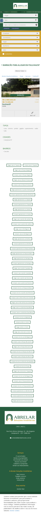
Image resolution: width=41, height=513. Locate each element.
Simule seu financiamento (20, 465)
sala (5, 131)
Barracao (28, 76)
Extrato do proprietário (20, 458)
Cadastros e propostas (20, 464)
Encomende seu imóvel (20, 460)
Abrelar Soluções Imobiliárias (10, 76)
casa (5, 128)
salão (36, 128)
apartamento (29, 128)
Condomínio (8, 54)
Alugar (21, 76)
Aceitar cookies (14, 510)
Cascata (6, 151)
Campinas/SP (8, 140)
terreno (10, 128)
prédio (16, 128)
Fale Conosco (20, 474)
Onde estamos (20, 478)
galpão (22, 128)
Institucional (20, 480)
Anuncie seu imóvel (20, 462)
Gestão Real (20, 489)
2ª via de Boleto (20, 456)
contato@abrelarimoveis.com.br (21, 438)
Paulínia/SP (36, 76)
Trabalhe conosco (20, 476)
